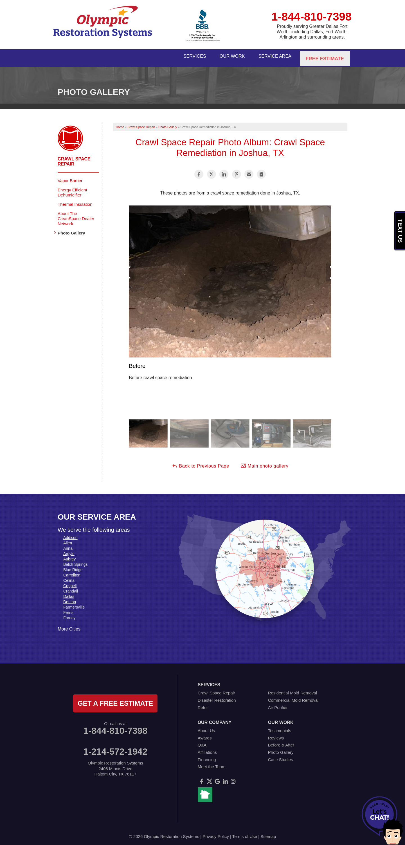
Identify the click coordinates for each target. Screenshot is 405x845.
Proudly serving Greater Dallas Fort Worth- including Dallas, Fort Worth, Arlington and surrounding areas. (312, 31)
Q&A (202, 742)
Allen (67, 540)
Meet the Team (212, 763)
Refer (203, 704)
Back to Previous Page (200, 463)
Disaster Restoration (217, 697)
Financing (207, 756)
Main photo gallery (264, 463)
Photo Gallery (71, 229)
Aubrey (69, 556)
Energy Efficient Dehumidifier (72, 189)
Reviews (276, 734)
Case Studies (280, 756)
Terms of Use (244, 833)
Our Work (228, 56)
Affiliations (207, 749)
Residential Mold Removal (292, 690)
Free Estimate (325, 56)
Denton (69, 598)
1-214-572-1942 (115, 748)
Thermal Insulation (75, 201)
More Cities (69, 625)
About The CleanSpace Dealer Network (76, 215)
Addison (70, 534)
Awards (205, 734)
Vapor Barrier (70, 177)
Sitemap (268, 833)
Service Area (274, 56)
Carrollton (71, 572)
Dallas (68, 593)
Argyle (69, 550)
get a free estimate (115, 700)
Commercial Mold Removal (293, 697)
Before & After (281, 742)
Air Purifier (278, 704)
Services (187, 56)
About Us (206, 727)
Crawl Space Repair (74, 158)
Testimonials (279, 727)
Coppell (69, 582)
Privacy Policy (215, 833)
